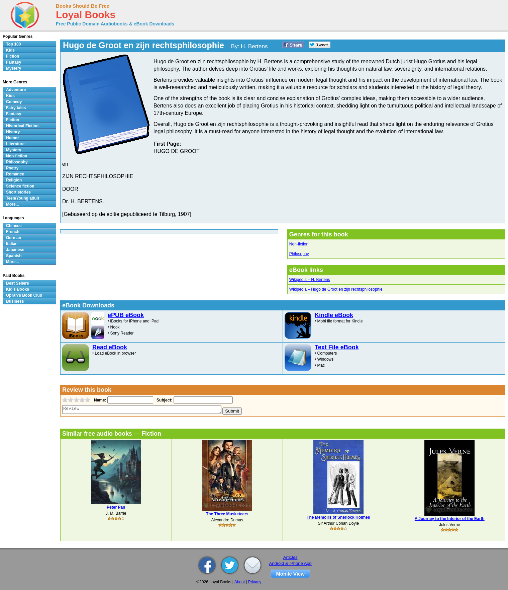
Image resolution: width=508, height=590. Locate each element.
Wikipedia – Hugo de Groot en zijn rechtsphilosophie (336, 289)
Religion (14, 180)
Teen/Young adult (22, 198)
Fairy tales (16, 107)
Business (15, 301)
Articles (290, 557)
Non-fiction (298, 244)
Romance (15, 174)
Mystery (13, 68)
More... (12, 204)
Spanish (14, 255)
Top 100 (13, 44)
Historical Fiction (22, 126)
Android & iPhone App (290, 563)
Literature (15, 144)
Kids (10, 50)
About (239, 582)
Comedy (14, 101)
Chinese (14, 225)
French (12, 231)
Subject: (163, 400)
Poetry (12, 168)
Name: (99, 400)
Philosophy (299, 253)
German (13, 237)
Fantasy (13, 62)
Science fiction (20, 186)
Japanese (15, 249)
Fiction (12, 56)
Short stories (18, 192)
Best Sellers (17, 283)
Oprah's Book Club (24, 295)
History (13, 132)
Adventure (16, 89)
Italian (12, 243)
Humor (12, 138)
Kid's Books (17, 289)
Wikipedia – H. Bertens (309, 279)
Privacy (254, 582)
